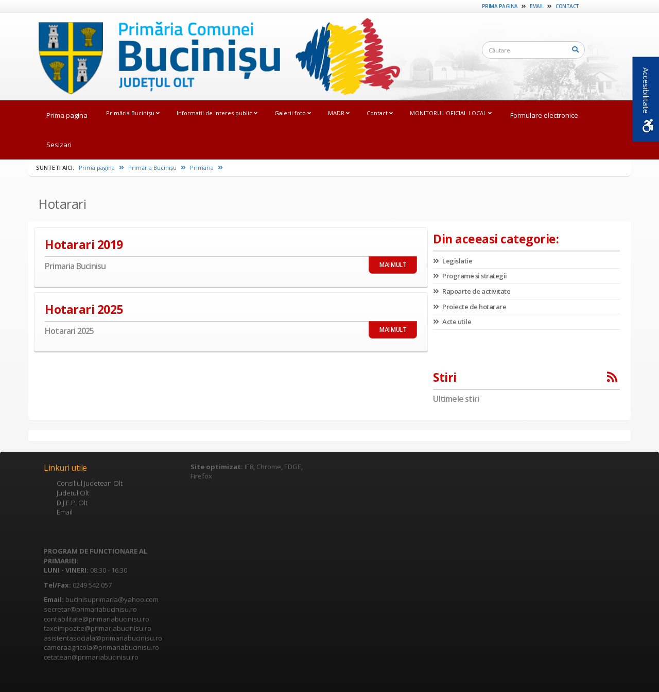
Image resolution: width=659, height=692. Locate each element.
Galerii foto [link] (292, 113)
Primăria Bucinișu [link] (133, 113)
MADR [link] (339, 113)
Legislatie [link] (452, 260)
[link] (214, 56)
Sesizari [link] (59, 144)
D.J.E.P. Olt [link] (72, 502)
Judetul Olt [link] (73, 493)
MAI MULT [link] (392, 264)
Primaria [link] (206, 167)
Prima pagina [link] (500, 6)
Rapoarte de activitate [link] (471, 291)
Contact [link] (567, 6)
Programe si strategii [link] (470, 275)
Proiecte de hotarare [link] (469, 306)
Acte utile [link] (452, 321)
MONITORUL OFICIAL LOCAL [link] (451, 113)
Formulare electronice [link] (544, 115)
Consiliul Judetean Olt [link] (90, 483)
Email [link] (537, 6)
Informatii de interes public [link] (217, 113)
